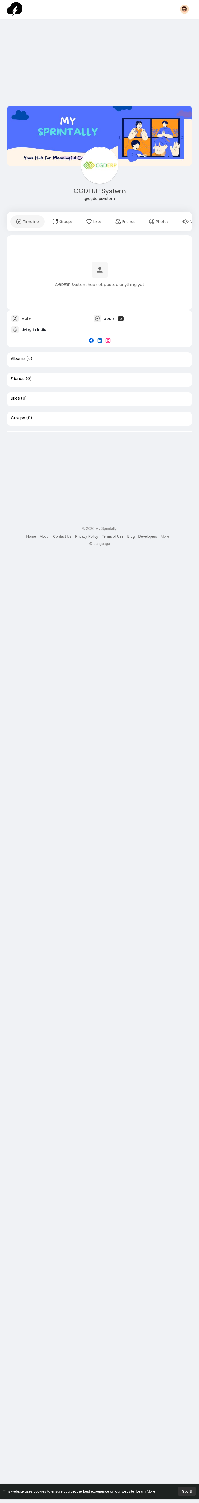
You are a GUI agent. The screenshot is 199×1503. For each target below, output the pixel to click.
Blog (131, 536)
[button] (184, 9)
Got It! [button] (187, 1491)
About (44, 536)
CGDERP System (99, 191)
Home (31, 536)
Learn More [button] (145, 1491)
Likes (15, 398)
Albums (18, 358)
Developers (147, 536)
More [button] (167, 536)
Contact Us (62, 536)
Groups (18, 418)
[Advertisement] (99, 63)
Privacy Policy (86, 536)
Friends (18, 378)
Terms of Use (112, 536)
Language (99, 543)
